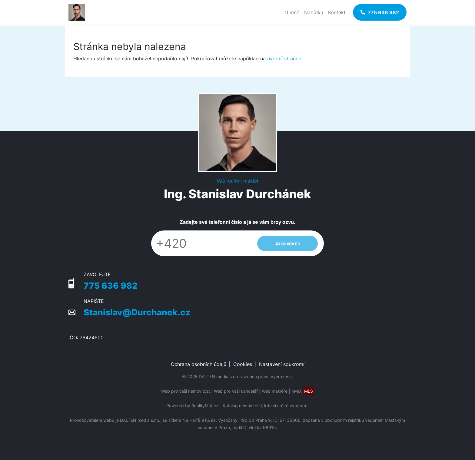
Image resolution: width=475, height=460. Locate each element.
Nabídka (313, 12)
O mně (291, 12)
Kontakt (337, 12)
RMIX (302, 391)
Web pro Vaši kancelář (236, 391)
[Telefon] (201, 243)
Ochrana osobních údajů (198, 364)
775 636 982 (111, 285)
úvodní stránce (284, 58)
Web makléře (274, 391)
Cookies (242, 364)
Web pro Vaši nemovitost (185, 391)
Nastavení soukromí (281, 364)
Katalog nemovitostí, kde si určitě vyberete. (266, 405)
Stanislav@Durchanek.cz (137, 312)
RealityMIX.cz (204, 405)
